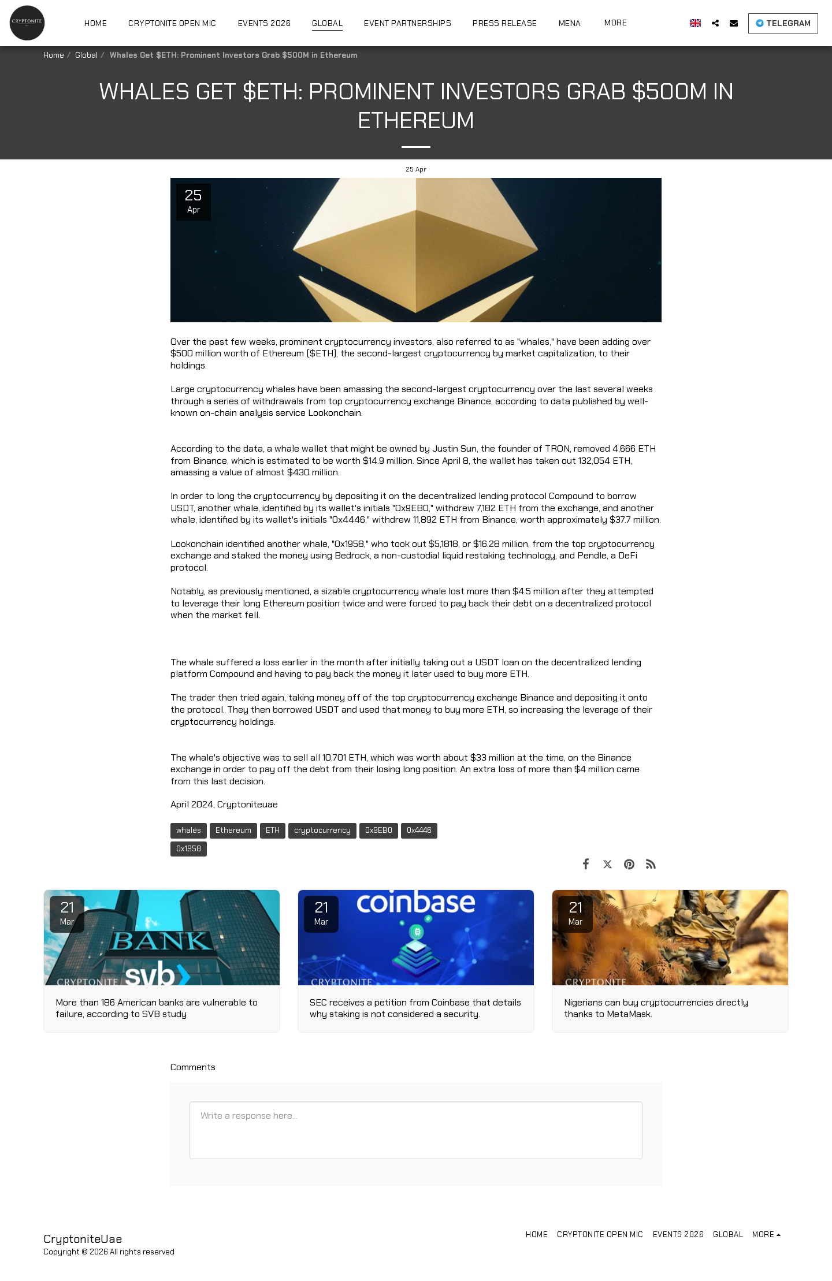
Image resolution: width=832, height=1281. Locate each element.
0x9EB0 (378, 830)
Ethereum (233, 830)
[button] (715, 22)
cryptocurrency (322, 830)
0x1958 (188, 849)
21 (67, 913)
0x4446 (419, 830)
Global (86, 55)
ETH (273, 830)
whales (188, 830)
